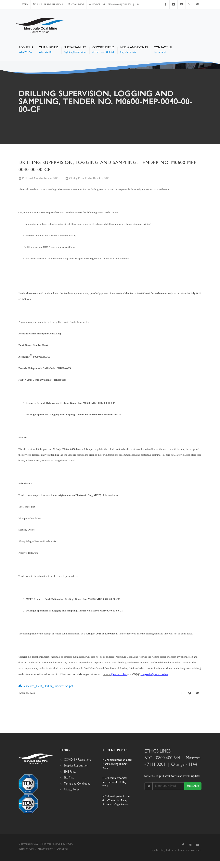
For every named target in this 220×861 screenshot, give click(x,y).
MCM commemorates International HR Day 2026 (114, 782)
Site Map (69, 778)
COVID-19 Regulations (77, 760)
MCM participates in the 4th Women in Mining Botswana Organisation (116, 800)
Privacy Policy (71, 789)
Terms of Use (26, 849)
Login (24, 5)
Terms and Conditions (77, 784)
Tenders (182, 850)
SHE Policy (70, 772)
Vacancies (196, 850)
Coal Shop (76, 5)
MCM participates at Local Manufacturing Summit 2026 (117, 764)
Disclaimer (62, 849)
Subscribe (193, 786)
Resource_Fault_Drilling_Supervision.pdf (46, 685)
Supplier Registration (48, 5)
